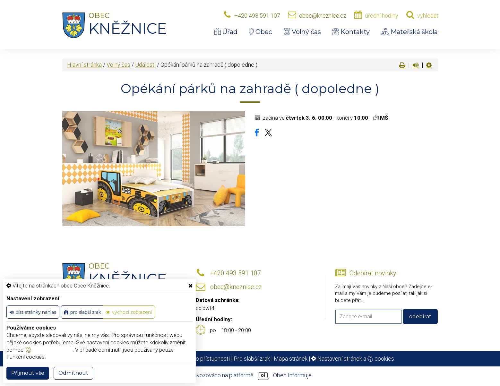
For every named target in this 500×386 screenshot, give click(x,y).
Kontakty (351, 32)
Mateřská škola (409, 32)
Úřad (225, 32)
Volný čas (302, 32)
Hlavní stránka (84, 64)
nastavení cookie (49, 350)
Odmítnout (73, 373)
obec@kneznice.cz (322, 15)
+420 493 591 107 (257, 15)
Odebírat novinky (372, 273)
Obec (260, 32)
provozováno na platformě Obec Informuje (250, 376)
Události (145, 64)
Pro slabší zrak (252, 358)
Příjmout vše (27, 373)
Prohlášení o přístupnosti (199, 358)
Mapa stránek (290, 358)
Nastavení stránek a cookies (352, 358)
